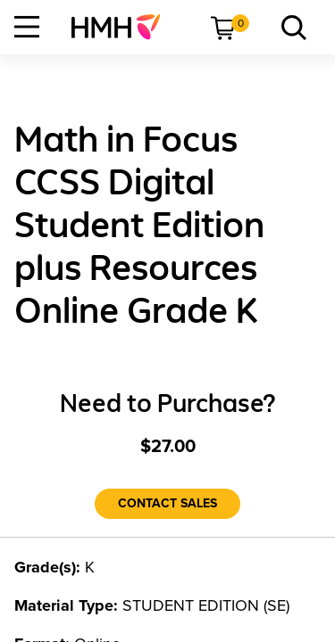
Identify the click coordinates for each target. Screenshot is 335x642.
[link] (122, 27)
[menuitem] (122, 27)
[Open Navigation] (26, 26)
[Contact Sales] (167, 504)
